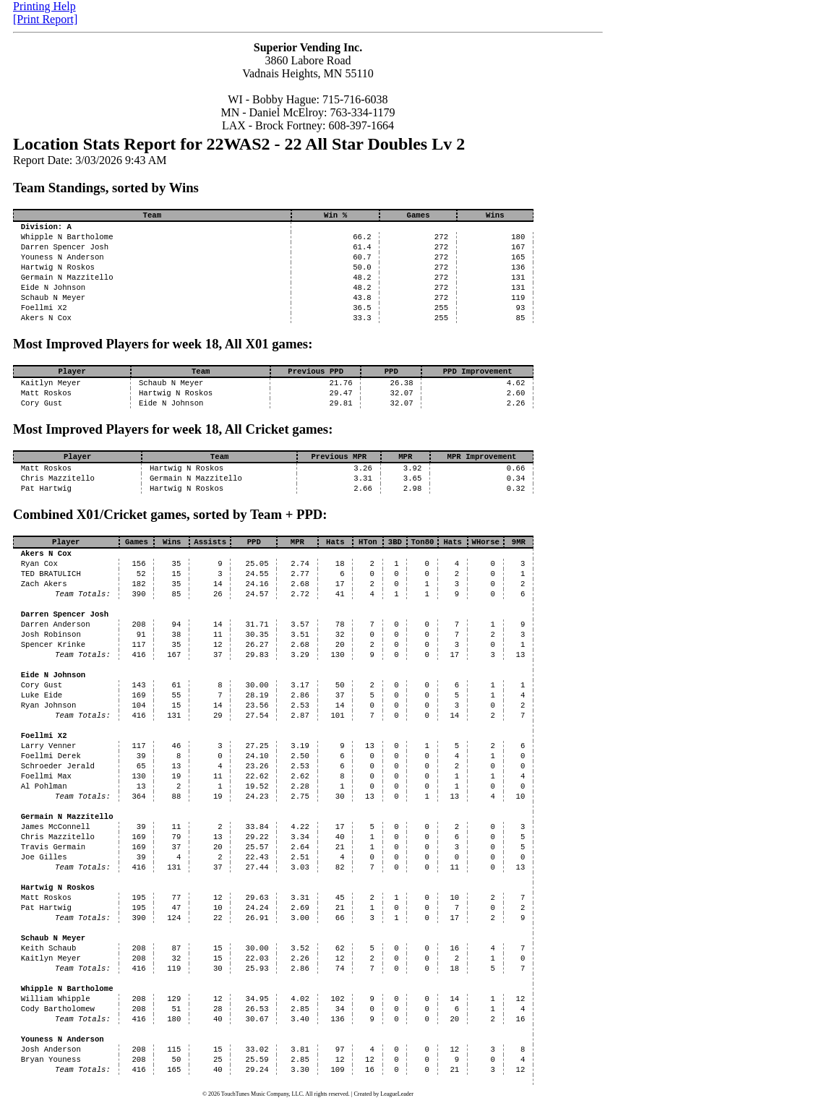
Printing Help (44, 6)
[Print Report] (45, 19)
